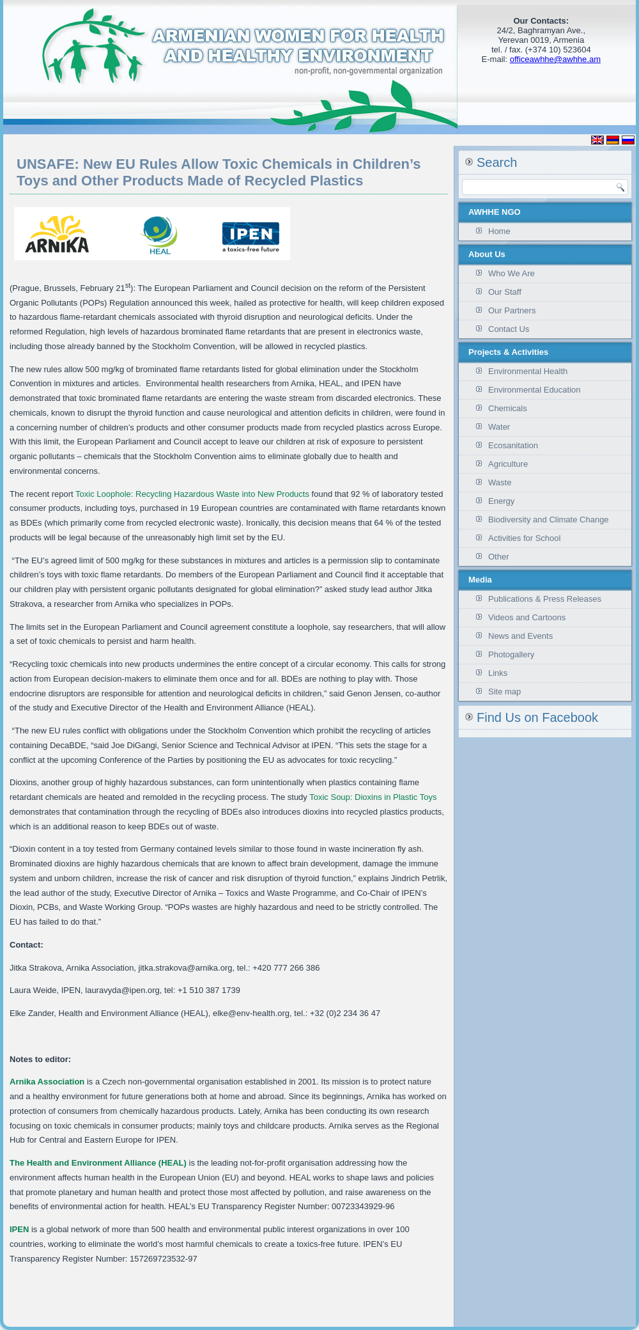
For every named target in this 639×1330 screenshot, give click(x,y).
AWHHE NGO (494, 212)
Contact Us (508, 329)
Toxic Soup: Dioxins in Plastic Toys (372, 797)
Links (497, 673)
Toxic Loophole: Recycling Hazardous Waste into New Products (191, 494)
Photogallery (511, 654)
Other (498, 556)
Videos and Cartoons (527, 617)
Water (499, 427)
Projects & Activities (508, 352)
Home (499, 231)
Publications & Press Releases (544, 599)
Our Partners (511, 310)
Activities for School (524, 538)
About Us (486, 254)
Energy (501, 501)
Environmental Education (534, 390)
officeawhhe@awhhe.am (555, 59)
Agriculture (508, 464)
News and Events (520, 636)
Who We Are (511, 273)
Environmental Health (527, 371)
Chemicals (507, 408)
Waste (499, 482)
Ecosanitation (513, 445)
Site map (504, 691)
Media (480, 579)
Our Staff (504, 292)
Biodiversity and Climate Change (548, 519)
